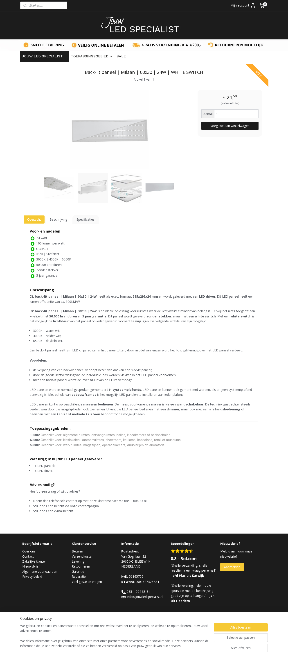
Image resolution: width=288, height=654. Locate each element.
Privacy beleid (32, 576)
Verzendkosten (82, 556)
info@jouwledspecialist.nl (145, 597)
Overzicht (34, 219)
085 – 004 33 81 (138, 591)
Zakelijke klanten (34, 561)
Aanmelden (232, 567)
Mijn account (243, 5)
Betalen (77, 551)
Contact (28, 556)
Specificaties (85, 219)
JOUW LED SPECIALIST (44, 56)
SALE (121, 56)
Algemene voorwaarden (39, 571)
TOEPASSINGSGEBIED (92, 56)
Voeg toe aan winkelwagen (230, 126)
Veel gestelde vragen (87, 581)
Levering (78, 561)
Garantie (78, 571)
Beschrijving (58, 219)
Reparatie (79, 576)
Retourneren (81, 566)
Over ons (29, 551)
